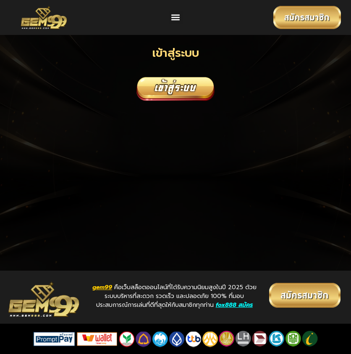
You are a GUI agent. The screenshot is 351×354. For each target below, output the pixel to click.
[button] (176, 17)
